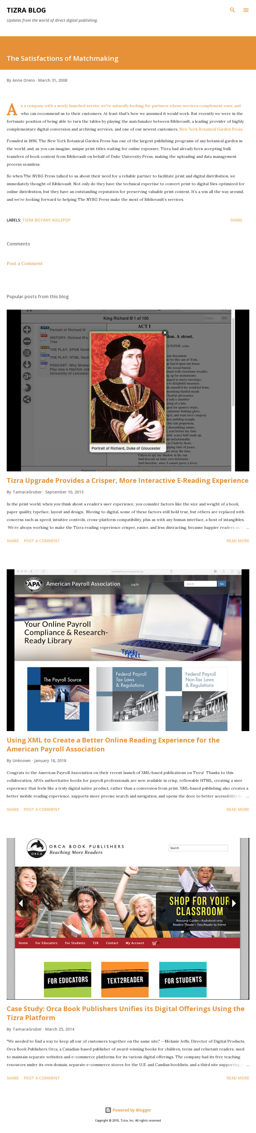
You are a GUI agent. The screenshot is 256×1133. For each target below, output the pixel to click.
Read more (238, 540)
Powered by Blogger (128, 1110)
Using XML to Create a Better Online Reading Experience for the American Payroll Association (113, 744)
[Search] (232, 10)
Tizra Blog (26, 10)
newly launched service (79, 105)
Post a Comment (25, 263)
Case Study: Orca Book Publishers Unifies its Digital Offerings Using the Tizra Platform (126, 1013)
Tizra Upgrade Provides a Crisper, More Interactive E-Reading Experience (127, 480)
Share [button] (236, 220)
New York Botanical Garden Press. (211, 129)
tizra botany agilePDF (46, 220)
